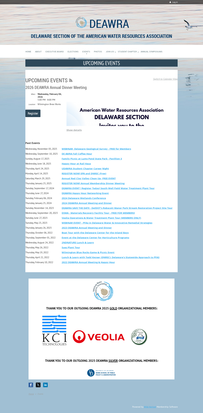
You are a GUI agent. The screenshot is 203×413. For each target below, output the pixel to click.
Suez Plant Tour (71, 247)
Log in (175, 2)
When (33, 94)
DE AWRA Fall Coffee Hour (77, 153)
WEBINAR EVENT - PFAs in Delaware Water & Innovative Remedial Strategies (107, 222)
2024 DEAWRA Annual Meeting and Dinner (87, 203)
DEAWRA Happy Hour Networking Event (85, 193)
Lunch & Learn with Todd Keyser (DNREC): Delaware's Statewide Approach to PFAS (110, 257)
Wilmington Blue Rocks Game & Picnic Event (88, 252)
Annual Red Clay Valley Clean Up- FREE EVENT (89, 178)
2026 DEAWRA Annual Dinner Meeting (56, 87)
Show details (74, 130)
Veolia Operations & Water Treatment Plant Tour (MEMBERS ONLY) (101, 218)
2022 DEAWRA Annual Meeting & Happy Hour (88, 262)
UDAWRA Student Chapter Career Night (85, 168)
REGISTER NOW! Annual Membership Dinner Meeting (93, 183)
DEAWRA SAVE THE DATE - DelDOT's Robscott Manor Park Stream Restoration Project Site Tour (117, 208)
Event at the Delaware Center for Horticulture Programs (95, 237)
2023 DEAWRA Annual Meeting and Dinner (87, 227)
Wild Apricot (150, 406)
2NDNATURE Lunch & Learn (78, 242)
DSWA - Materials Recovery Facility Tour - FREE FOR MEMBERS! (98, 213)
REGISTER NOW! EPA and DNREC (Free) (84, 173)
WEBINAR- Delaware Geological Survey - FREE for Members (96, 148)
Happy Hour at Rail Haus (76, 163)
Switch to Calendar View (165, 78)
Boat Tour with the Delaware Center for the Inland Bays (95, 232)
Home (31, 393)
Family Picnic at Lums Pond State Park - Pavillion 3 (92, 158)
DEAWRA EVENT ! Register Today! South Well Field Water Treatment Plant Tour (108, 188)
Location (32, 104)
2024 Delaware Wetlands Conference (84, 198)
